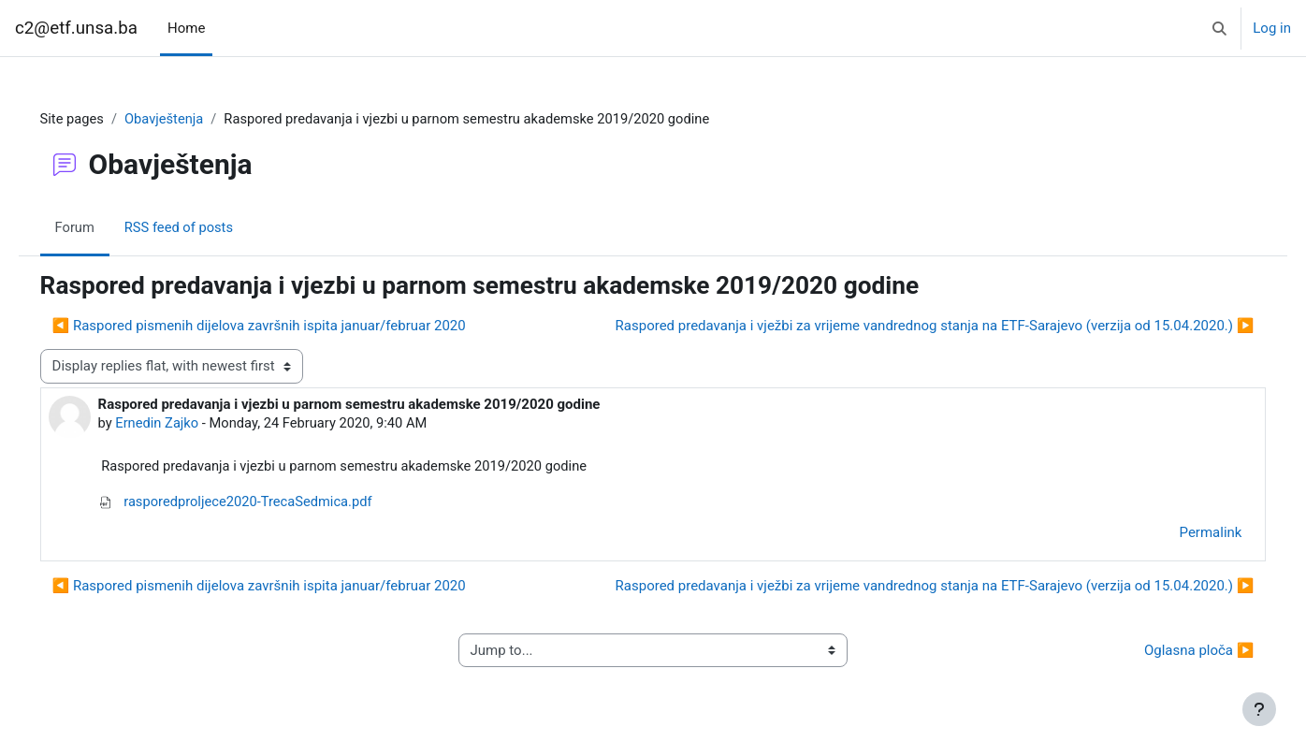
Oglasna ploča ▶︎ (1173, 652)
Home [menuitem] (186, 28)
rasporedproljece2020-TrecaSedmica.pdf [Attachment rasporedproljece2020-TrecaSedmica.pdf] (264, 503)
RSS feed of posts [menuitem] (207, 227)
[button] (1220, 28)
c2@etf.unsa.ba (76, 28)
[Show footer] (1259, 709)
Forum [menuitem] (101, 227)
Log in (1272, 28)
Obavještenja (192, 118)
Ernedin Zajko (184, 423)
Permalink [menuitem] (1184, 534)
